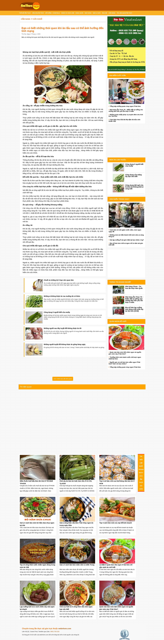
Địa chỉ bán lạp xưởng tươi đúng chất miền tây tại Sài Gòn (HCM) (134, 309)
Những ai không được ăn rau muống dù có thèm (62, 296)
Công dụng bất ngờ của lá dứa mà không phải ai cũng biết (134, 187)
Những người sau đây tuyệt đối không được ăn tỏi (62, 328)
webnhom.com (64, 629)
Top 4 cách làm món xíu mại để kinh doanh (115, 523)
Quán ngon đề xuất (118, 321)
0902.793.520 (54, 631)
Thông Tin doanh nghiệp (120, 282)
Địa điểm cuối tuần (117, 75)
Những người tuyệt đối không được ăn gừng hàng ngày (64, 344)
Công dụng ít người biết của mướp (57, 312)
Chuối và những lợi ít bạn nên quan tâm (59, 280)
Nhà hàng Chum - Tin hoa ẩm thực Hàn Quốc (134, 287)
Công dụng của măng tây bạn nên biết (133, 175)
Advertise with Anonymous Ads (126, 155)
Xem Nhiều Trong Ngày (119, 199)
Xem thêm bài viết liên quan (63, 379)
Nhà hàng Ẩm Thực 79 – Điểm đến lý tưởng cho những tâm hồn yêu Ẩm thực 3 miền (134, 299)
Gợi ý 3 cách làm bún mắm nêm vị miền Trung (77, 565)
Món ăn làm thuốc (117, 160)
